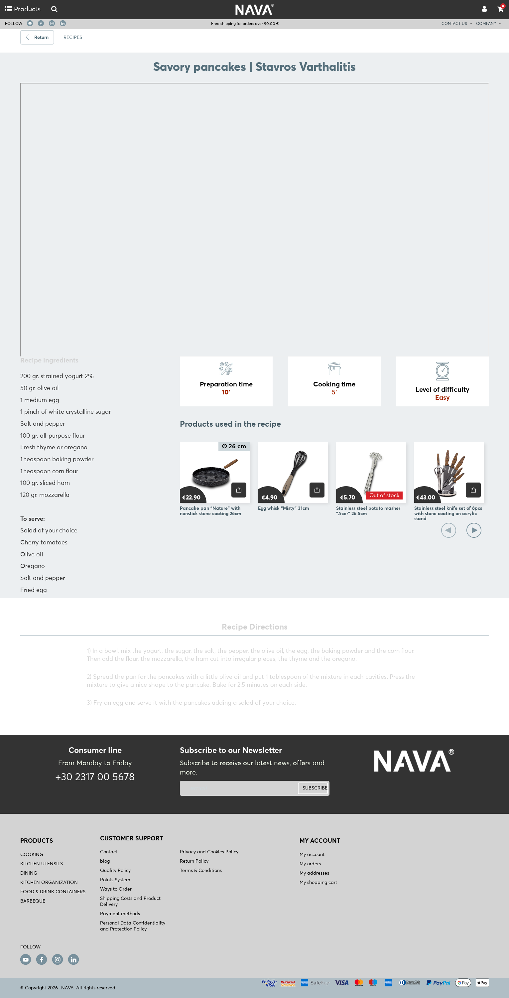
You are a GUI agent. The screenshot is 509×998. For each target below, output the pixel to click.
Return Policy (194, 861)
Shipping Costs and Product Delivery (130, 901)
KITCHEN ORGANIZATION (49, 882)
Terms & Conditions (201, 870)
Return (41, 37)
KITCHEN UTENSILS (41, 864)
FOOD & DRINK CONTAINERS (52, 892)
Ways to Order (116, 889)
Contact (108, 852)
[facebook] (41, 23)
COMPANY (486, 24)
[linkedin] (63, 23)
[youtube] (30, 23)
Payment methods (120, 914)
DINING (28, 873)
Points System (115, 880)
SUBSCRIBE (315, 788)
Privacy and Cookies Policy (209, 852)
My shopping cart (318, 882)
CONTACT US (454, 24)
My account (312, 854)
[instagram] (52, 23)
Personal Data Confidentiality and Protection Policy (132, 926)
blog (105, 861)
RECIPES (73, 37)
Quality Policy (115, 870)
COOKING (31, 854)
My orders (310, 864)
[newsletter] (229, 788)
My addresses (314, 873)
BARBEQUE (32, 901)
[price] (238, 490)
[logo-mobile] (54, 9)
